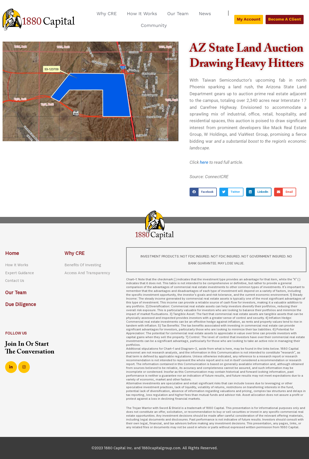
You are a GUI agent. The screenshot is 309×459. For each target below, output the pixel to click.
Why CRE (107, 13)
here (204, 162)
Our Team (178, 13)
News (205, 13)
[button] (203, 192)
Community (154, 25)
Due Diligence (21, 304)
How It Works (142, 13)
